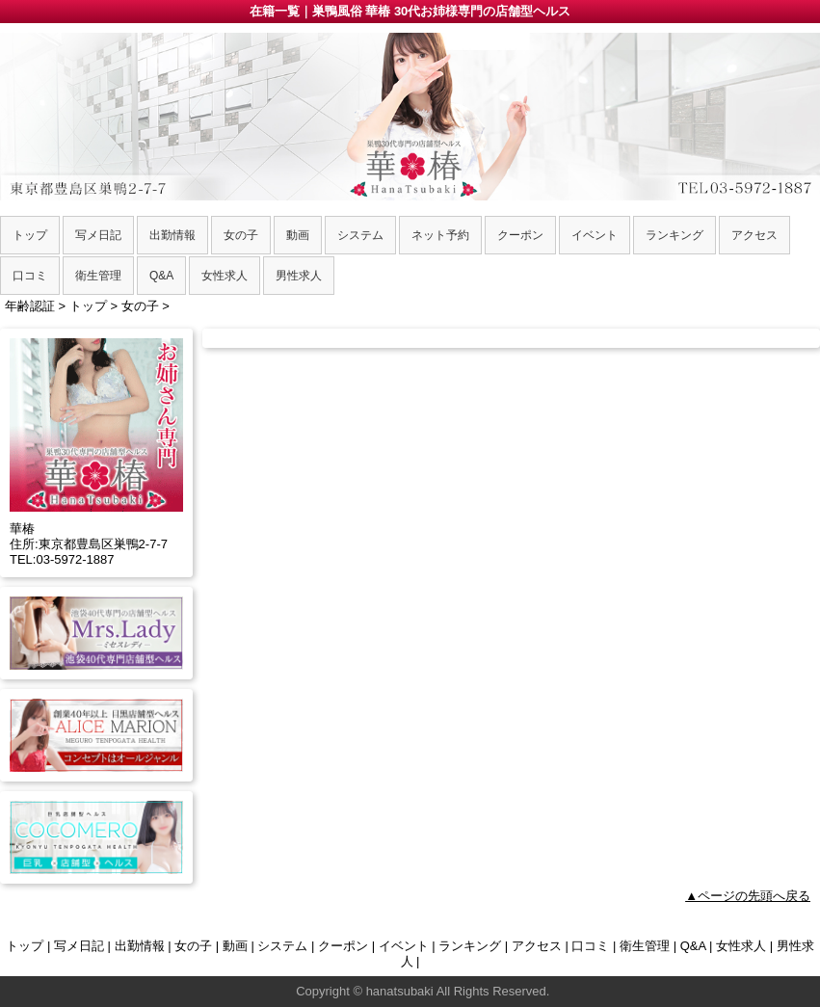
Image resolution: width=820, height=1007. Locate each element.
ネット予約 (440, 235)
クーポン (343, 946)
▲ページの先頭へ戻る (747, 895)
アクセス (537, 946)
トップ (24, 946)
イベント (404, 946)
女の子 (193, 946)
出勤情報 (140, 946)
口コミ (590, 946)
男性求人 (299, 275)
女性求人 (741, 946)
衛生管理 (645, 946)
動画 (235, 946)
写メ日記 (79, 946)
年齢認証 (30, 306)
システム (282, 946)
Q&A (693, 946)
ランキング (469, 946)
